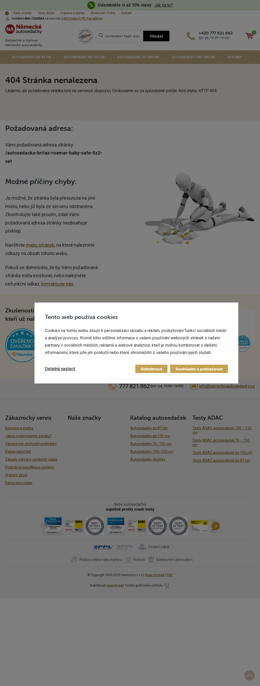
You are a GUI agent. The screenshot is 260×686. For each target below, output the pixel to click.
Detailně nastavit (60, 368)
